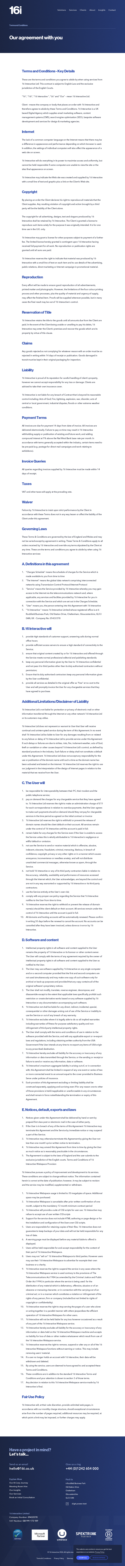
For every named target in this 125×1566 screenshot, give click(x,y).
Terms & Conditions (44, 1558)
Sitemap (70, 1558)
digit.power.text (76, 1503)
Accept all (83, 1558)
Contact (112, 10)
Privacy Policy (59, 1558)
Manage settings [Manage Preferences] (99, 1558)
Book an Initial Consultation (22, 1497)
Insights (101, 10)
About (92, 10)
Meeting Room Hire (18, 1487)
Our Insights (15, 1490)
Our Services (15, 1494)
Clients (83, 10)
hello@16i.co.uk (21, 1468)
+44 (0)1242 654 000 (82, 1468)
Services (73, 10)
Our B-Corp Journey (18, 1483)
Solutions (61, 10)
